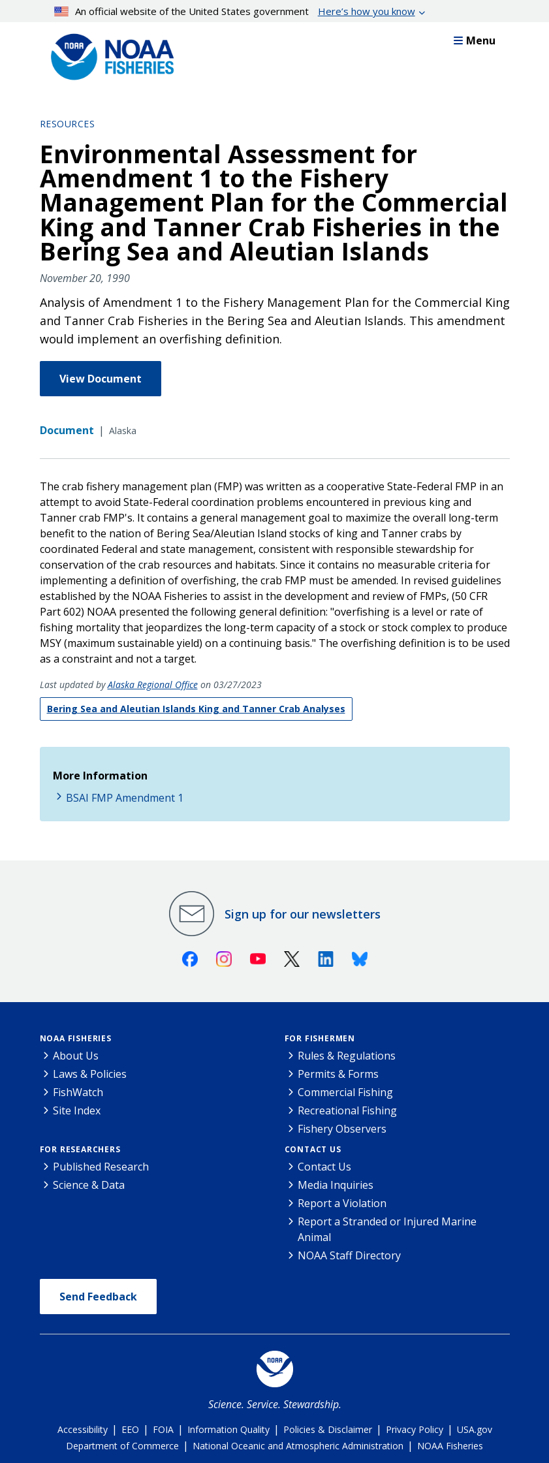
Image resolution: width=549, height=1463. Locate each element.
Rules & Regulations (347, 1055)
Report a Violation (342, 1203)
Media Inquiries (335, 1185)
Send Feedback (98, 1296)
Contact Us (313, 1149)
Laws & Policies (90, 1074)
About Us (76, 1055)
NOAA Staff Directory (349, 1255)
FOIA (163, 1429)
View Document (100, 378)
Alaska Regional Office (153, 684)
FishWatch (78, 1092)
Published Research (101, 1166)
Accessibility (82, 1429)
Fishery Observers (342, 1129)
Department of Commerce (122, 1445)
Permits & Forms (338, 1074)
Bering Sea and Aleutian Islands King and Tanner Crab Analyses (196, 708)
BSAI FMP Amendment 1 (124, 798)
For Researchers (80, 1149)
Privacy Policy (414, 1429)
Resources (67, 124)
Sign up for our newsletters (303, 914)
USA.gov (474, 1429)
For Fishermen (320, 1038)
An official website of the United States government (234, 11)
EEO (130, 1429)
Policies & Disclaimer (327, 1429)
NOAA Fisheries (76, 1038)
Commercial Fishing (345, 1092)
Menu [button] (474, 40)
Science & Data (89, 1185)
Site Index (77, 1110)
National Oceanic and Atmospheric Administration (298, 1445)
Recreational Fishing (347, 1110)
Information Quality (228, 1429)
